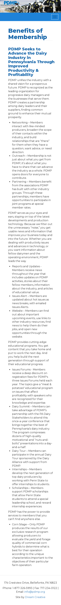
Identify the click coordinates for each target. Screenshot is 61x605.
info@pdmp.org (34, 591)
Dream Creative (35, 597)
